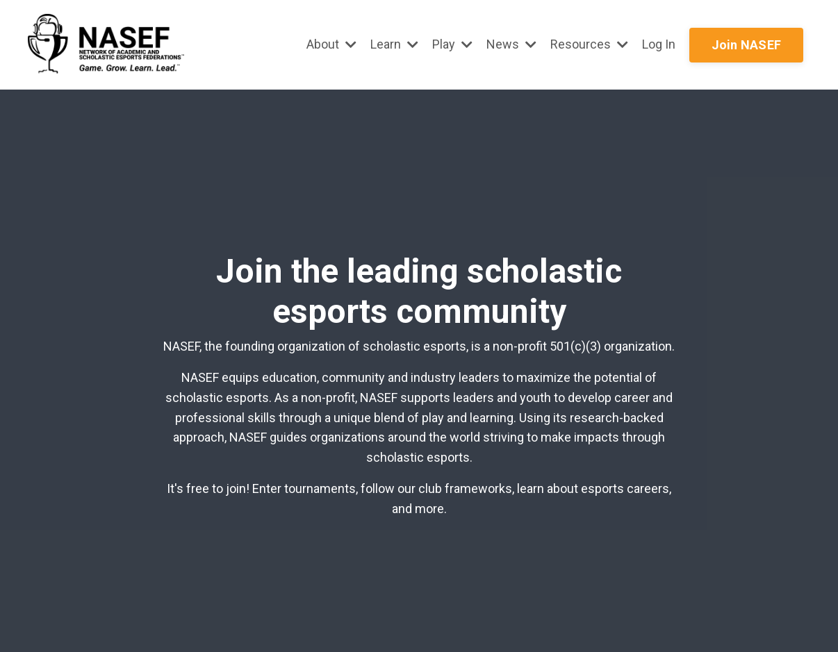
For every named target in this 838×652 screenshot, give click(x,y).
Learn (394, 44)
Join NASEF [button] (747, 44)
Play (452, 44)
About (331, 44)
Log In (658, 44)
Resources (589, 44)
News (511, 44)
